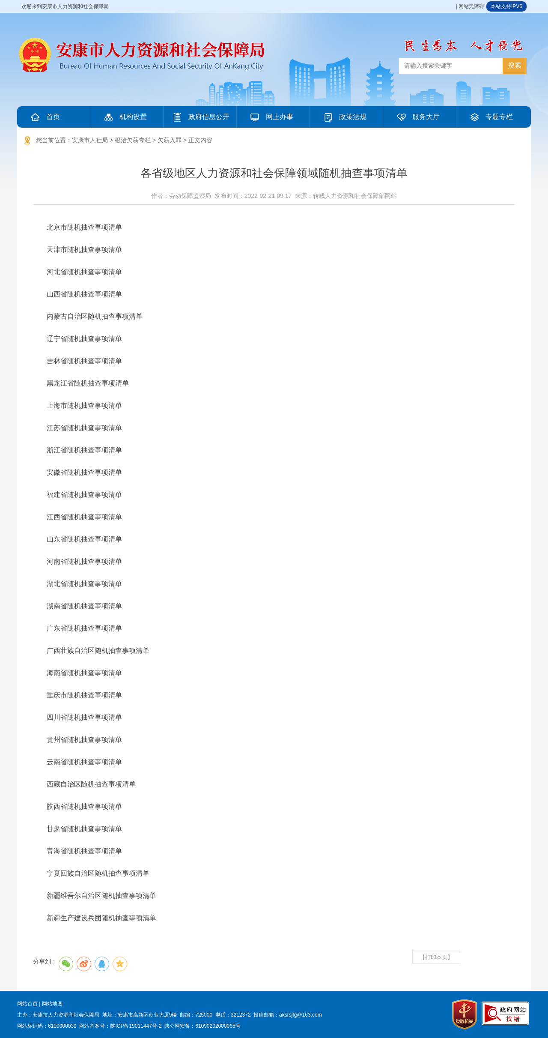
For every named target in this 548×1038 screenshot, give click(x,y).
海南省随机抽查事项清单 (84, 672)
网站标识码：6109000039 (47, 1026)
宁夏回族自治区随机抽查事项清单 (98, 873)
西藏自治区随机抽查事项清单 (91, 784)
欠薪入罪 (170, 140)
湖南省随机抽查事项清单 (84, 606)
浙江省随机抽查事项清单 (84, 450)
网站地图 (52, 1004)
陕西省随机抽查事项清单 (84, 806)
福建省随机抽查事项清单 (84, 494)
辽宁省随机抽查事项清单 (84, 338)
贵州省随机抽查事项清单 (84, 739)
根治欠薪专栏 (133, 140)
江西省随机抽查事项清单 (84, 516)
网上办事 (271, 117)
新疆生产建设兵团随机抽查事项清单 (101, 917)
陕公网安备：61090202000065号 (202, 1026)
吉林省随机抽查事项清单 (84, 361)
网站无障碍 (471, 6)
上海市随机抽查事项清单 (84, 405)
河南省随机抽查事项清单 (84, 561)
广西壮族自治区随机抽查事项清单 (98, 650)
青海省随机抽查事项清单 (84, 851)
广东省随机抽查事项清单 (84, 628)
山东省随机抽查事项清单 (84, 539)
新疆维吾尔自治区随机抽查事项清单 (101, 895)
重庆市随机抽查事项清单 (84, 695)
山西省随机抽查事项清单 (84, 294)
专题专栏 (490, 117)
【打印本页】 (436, 957)
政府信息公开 (200, 117)
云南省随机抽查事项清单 (84, 762)
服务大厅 (417, 117)
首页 (44, 117)
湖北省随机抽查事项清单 (84, 583)
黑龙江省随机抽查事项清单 (88, 383)
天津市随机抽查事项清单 (84, 249)
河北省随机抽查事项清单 (84, 271)
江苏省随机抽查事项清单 (84, 427)
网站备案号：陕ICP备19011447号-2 (120, 1026)
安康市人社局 (90, 140)
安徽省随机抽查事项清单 (84, 472)
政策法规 (344, 117)
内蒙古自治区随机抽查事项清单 (95, 316)
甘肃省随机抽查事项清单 (84, 828)
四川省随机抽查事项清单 (84, 717)
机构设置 (124, 117)
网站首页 (27, 1004)
